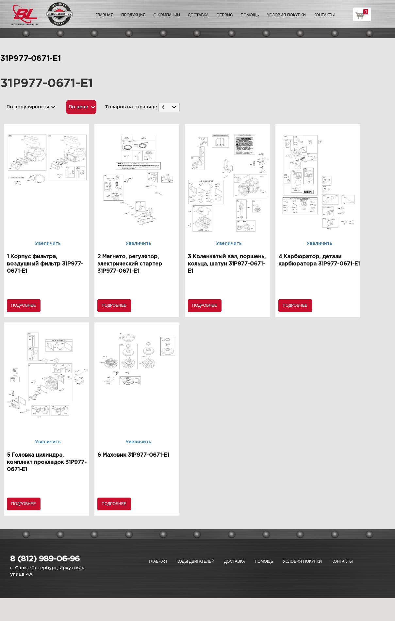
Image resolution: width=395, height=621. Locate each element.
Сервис (225, 15)
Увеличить (48, 244)
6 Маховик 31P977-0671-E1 (133, 455)
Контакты (324, 15)
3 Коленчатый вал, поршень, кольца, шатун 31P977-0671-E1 (227, 264)
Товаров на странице (131, 107)
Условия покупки (286, 15)
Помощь (250, 15)
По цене (78, 107)
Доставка (198, 15)
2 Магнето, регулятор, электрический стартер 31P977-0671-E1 (129, 264)
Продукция (133, 15)
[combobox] (169, 107)
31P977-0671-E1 (30, 58)
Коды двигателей (195, 561)
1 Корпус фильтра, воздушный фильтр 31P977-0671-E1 (45, 264)
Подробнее (23, 305)
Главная (104, 15)
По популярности (28, 107)
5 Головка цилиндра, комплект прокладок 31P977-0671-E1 (47, 462)
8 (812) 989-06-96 (45, 559)
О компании (167, 15)
